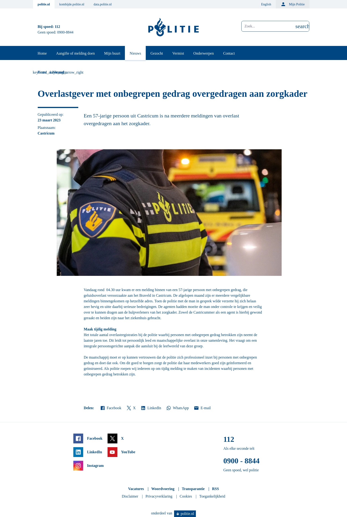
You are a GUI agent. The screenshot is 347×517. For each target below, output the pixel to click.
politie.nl (44, 4)
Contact (229, 53)
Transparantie (193, 489)
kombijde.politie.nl (71, 4)
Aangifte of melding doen (75, 53)
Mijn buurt (112, 53)
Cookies (186, 496)
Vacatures (136, 489)
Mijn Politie (292, 4)
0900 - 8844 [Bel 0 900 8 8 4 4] (241, 461)
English (266, 4)
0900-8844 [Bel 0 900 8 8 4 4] (65, 32)
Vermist (178, 53)
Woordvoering (163, 489)
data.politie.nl (103, 4)
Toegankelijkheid (212, 496)
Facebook (110, 408)
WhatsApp (177, 408)
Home (42, 53)
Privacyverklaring (159, 496)
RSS (215, 489)
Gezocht (156, 53)
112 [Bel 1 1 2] (57, 27)
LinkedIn (150, 408)
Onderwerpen (203, 53)
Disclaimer (130, 496)
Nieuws (135, 53)
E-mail (202, 408)
